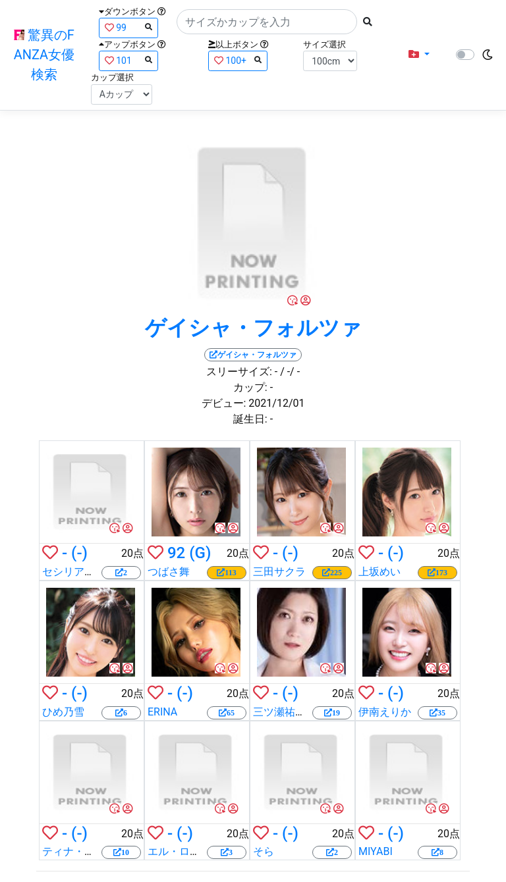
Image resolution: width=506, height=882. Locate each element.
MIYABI (375, 851)
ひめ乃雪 (63, 712)
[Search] (267, 21)
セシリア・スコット (89, 571)
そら (263, 851)
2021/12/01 (276, 403)
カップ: (250, 387)
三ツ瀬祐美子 (284, 712)
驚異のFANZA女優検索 (44, 54)
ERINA (162, 712)
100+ (238, 60)
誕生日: (250, 419)
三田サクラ (279, 571)
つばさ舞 (169, 571)
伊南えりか (384, 712)
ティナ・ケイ (73, 851)
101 (128, 60)
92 (176, 553)
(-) (79, 553)
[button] (419, 54)
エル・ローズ (179, 851)
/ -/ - (290, 371)
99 (128, 27)
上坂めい (379, 571)
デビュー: (224, 403)
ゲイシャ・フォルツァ (253, 327)
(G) (200, 553)
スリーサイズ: (239, 371)
